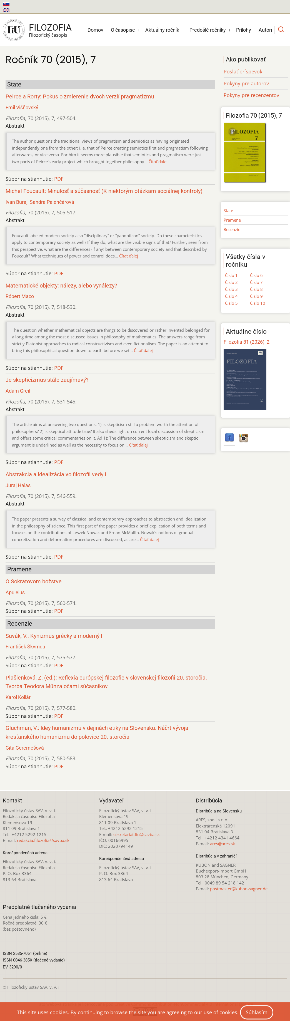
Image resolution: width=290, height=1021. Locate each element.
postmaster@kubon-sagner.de (239, 888)
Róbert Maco (20, 296)
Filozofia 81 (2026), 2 (246, 342)
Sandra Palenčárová (52, 202)
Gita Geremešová (25, 748)
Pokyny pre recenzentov (251, 95)
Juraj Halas (18, 485)
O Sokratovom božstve (34, 581)
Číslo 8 (256, 289)
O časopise (123, 30)
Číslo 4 (231, 296)
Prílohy (243, 30)
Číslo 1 (231, 275)
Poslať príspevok (243, 71)
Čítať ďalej (158, 161)
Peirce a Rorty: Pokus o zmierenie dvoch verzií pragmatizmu (80, 96)
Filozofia (50, 27)
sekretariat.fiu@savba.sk (136, 834)
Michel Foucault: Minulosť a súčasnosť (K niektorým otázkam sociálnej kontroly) (104, 191)
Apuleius (15, 592)
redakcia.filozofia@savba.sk (43, 840)
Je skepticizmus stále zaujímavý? (47, 380)
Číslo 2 (231, 282)
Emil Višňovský (22, 107)
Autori (265, 30)
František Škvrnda (25, 647)
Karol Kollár (18, 697)
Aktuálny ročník (162, 30)
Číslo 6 (256, 275)
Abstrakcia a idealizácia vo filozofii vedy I (56, 474)
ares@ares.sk (222, 843)
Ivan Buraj (17, 202)
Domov (95, 30)
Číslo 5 (231, 303)
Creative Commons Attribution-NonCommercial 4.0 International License (183, 1004)
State (228, 210)
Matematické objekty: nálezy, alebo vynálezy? (61, 285)
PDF (58, 178)
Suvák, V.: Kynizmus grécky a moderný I (54, 636)
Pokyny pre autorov (246, 83)
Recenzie (232, 229)
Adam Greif (18, 391)
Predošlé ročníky (207, 30)
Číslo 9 (256, 296)
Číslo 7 (256, 282)
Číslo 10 (257, 303)
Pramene (232, 220)
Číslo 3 (231, 289)
